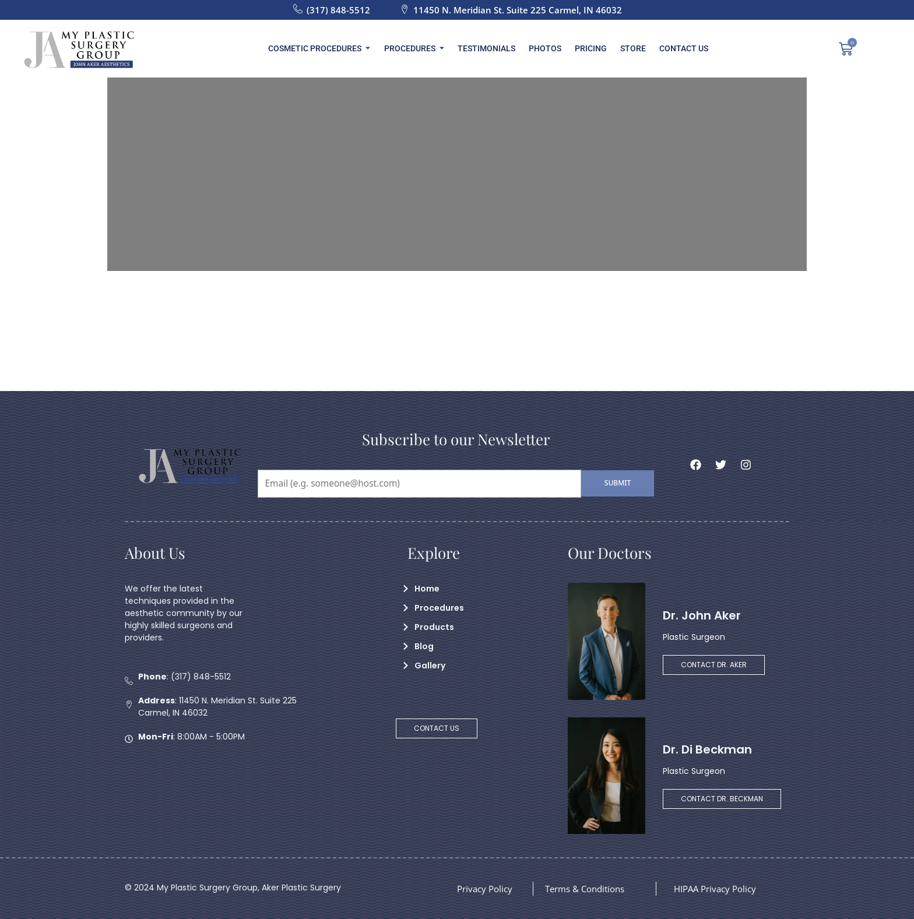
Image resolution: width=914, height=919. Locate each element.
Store (629, 48)
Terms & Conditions (588, 888)
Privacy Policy (486, 888)
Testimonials (488, 48)
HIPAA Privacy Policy (718, 888)
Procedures (418, 48)
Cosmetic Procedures (325, 48)
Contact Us (678, 48)
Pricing (589, 48)
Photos (545, 48)
